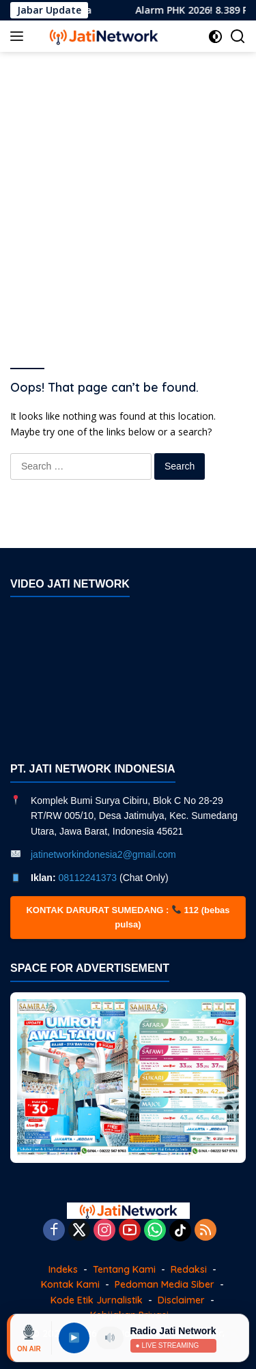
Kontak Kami (70, 1284)
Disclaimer (181, 1300)
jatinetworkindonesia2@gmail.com (103, 854)
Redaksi (189, 1269)
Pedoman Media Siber (164, 1284)
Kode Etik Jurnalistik (97, 1300)
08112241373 (87, 877)
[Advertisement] (128, 193)
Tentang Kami (124, 1269)
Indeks (63, 1269)
